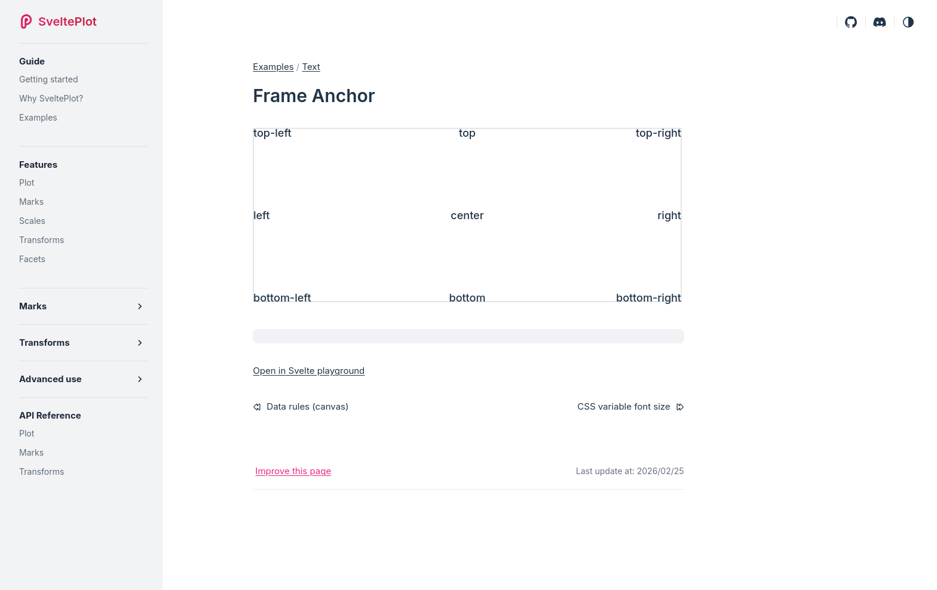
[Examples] (83, 117)
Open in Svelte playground (309, 370)
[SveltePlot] (61, 21)
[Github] (851, 22)
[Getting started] (83, 79)
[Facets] (83, 259)
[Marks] (83, 201)
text (311, 66)
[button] (908, 22)
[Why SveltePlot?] (83, 98)
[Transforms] (83, 240)
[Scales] (83, 221)
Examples (273, 66)
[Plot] (83, 182)
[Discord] (879, 22)
